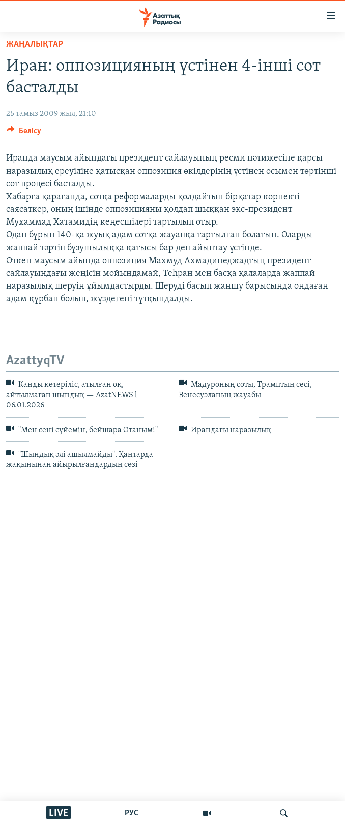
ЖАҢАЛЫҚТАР (34, 44)
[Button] (24, 133)
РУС (131, 813)
